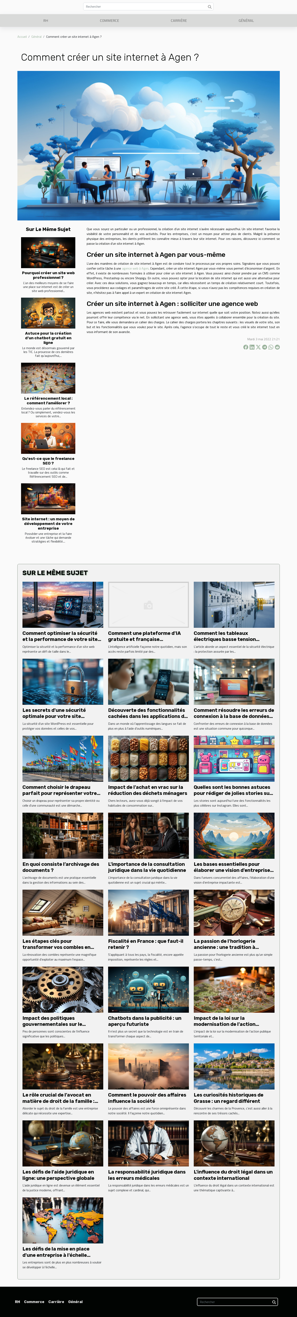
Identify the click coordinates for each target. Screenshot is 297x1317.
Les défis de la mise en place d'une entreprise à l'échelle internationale (55, 1255)
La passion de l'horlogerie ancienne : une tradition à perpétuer (224, 947)
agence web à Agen (135, 268)
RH (45, 20)
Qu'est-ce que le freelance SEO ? (48, 461)
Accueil (22, 36)
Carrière (179, 20)
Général (246, 20)
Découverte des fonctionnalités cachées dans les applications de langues (147, 716)
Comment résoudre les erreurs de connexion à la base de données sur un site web (234, 716)
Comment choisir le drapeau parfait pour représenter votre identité (59, 793)
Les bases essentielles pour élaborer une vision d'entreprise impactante (232, 870)
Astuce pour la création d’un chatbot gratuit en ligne (48, 338)
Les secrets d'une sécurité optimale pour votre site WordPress (54, 716)
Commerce (109, 20)
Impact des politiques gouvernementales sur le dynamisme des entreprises (55, 1024)
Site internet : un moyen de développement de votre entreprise (48, 524)
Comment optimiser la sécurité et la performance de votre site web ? (60, 639)
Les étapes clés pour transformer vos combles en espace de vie (56, 947)
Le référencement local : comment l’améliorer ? (48, 400)
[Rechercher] (148, 6)
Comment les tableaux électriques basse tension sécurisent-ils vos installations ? (233, 639)
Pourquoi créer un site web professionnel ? (48, 275)
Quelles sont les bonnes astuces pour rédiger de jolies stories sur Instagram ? (233, 793)
